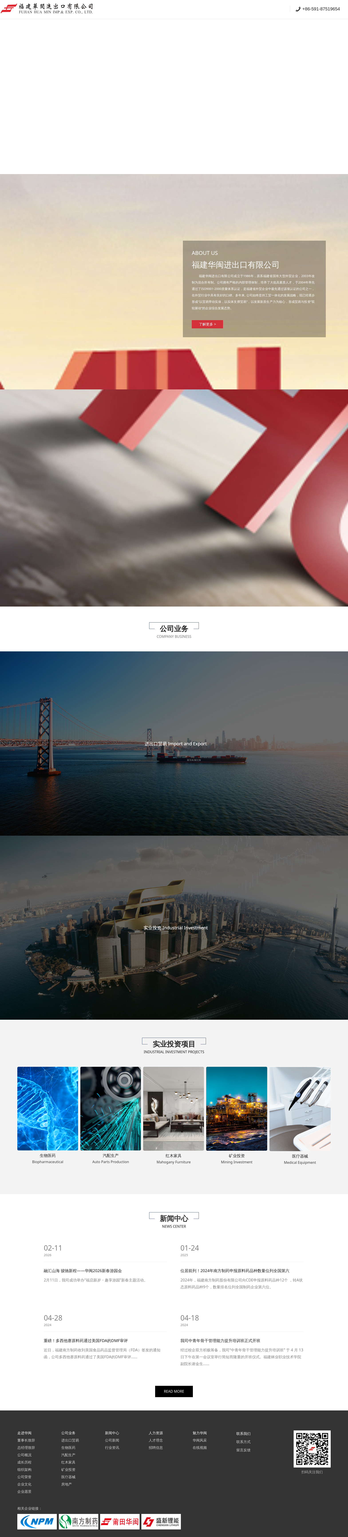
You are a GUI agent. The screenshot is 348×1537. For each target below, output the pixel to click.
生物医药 (68, 1432)
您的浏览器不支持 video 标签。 (174, 87)
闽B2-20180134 (216, 1530)
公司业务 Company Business (221, 8)
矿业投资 (68, 1454)
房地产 (66, 1468)
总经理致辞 (26, 1432)
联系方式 (243, 1426)
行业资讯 (112, 1432)
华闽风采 (200, 1424)
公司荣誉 (24, 1461)
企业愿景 (24, 1476)
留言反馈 (243, 1434)
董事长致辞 (26, 1424)
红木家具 (68, 1446)
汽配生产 (68, 1439)
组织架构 (24, 1454)
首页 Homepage (131, 8)
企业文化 (24, 1468)
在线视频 (200, 1432)
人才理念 (156, 1424)
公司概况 (24, 1439)
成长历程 (24, 1446)
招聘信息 (156, 1432)
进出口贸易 (70, 1424)
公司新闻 (112, 1424)
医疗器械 (68, 1461)
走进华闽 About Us (171, 8)
